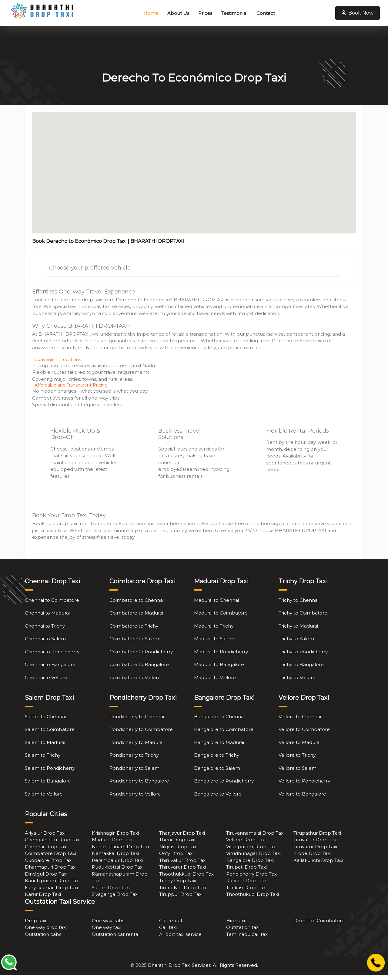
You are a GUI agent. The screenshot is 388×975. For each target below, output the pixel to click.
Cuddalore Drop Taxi (48, 860)
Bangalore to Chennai (219, 716)
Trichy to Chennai (299, 600)
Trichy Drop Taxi (177, 880)
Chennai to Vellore (46, 677)
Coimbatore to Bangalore (139, 664)
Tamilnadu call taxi (247, 934)
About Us (178, 13)
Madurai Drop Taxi (113, 840)
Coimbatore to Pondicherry (141, 652)
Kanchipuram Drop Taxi (52, 880)
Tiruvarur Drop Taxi (315, 846)
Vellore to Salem (297, 768)
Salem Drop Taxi (111, 887)
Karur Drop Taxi (43, 894)
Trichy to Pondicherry (303, 652)
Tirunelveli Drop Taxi (182, 887)
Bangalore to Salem (217, 768)
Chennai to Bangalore (50, 664)
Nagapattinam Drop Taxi (120, 846)
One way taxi (106, 927)
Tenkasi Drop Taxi (246, 887)
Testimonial (234, 13)
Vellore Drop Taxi (246, 840)
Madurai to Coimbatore (221, 613)
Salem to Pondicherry (50, 768)
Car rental (170, 920)
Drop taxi (35, 920)
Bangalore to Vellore (218, 794)
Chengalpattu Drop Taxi (52, 840)
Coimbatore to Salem (134, 639)
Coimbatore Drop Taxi (50, 853)
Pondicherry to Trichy (134, 755)
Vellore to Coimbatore (304, 729)
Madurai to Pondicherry (221, 652)
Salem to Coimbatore (50, 729)
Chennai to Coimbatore (52, 600)
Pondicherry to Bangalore (139, 781)
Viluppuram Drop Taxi (251, 846)
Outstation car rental (115, 934)
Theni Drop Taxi (177, 840)
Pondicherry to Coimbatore (141, 729)
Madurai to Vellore (215, 677)
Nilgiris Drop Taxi (178, 846)
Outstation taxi (242, 927)
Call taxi (168, 927)
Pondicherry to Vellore (135, 794)
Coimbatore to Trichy (133, 626)
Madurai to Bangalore (219, 664)
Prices (205, 13)
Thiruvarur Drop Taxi (182, 867)
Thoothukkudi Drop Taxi (187, 874)
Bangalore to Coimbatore (223, 729)
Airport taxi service (180, 934)
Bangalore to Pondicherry (224, 781)
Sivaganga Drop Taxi (115, 894)
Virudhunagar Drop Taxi (253, 853)
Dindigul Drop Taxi (46, 874)
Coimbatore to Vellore (135, 677)
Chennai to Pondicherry (52, 652)
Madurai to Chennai (216, 600)
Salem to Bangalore (48, 781)
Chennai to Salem (45, 639)
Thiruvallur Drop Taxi (182, 860)
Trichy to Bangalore (301, 664)
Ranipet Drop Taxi (247, 880)
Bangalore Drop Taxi (250, 860)
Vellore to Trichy (297, 755)
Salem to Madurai (45, 742)
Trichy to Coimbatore (303, 613)
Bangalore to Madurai (219, 742)
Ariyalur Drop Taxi (45, 833)
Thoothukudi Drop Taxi (252, 894)
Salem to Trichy (42, 755)
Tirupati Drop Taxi (246, 867)
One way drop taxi (46, 927)
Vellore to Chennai (300, 716)
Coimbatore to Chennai (136, 600)
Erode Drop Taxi (312, 853)
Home (150, 13)
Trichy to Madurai (298, 626)
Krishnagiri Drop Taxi (115, 833)
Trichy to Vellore (297, 677)
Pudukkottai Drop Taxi (117, 867)
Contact (265, 13)
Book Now (357, 13)
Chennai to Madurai (47, 613)
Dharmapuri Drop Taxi (50, 867)
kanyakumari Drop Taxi (51, 887)
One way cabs (108, 920)
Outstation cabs (43, 934)
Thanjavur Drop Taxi (182, 833)
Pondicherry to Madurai (136, 742)
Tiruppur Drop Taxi (180, 894)
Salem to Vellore (44, 794)
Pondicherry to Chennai (136, 716)
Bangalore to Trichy (216, 755)
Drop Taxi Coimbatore (319, 920)
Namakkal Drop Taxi (115, 853)
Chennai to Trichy (45, 626)
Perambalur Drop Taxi (117, 860)
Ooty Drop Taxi (176, 853)
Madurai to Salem (214, 639)
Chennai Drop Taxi (46, 846)
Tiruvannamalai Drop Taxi (255, 833)
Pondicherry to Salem (134, 768)
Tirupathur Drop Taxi (317, 833)
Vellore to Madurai (299, 742)
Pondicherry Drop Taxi (252, 874)
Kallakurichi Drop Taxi (318, 860)
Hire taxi (235, 920)
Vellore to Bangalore (302, 794)
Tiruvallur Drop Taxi (315, 840)
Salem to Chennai (45, 716)
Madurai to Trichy (213, 626)
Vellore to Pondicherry (304, 781)
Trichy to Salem (296, 639)
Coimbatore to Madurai (136, 613)
